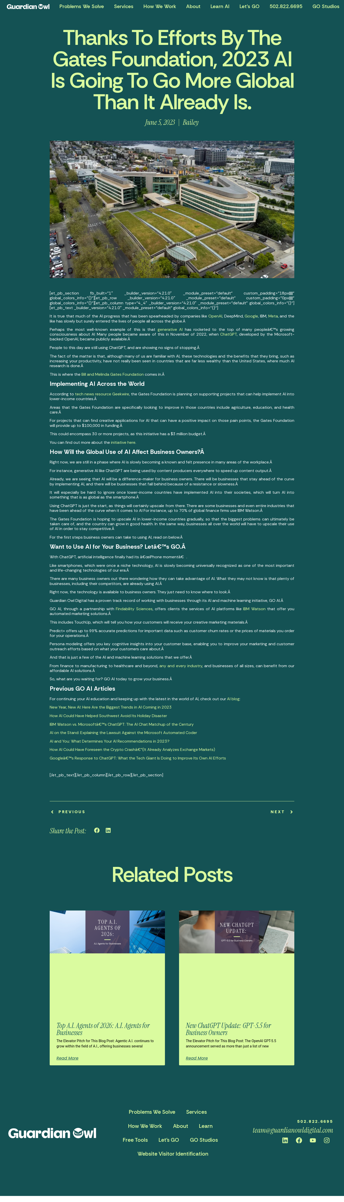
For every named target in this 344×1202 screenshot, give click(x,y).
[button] (97, 830)
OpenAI (215, 316)
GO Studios (204, 1140)
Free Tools (135, 1140)
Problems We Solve (82, 6)
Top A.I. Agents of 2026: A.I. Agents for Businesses (103, 1029)
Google (251, 316)
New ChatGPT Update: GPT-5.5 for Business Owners (228, 1029)
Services (123, 6)
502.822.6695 (286, 6)
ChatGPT (228, 334)
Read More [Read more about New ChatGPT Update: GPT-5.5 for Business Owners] (197, 1058)
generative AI (170, 329)
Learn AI (220, 6)
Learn (206, 1126)
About (193, 6)
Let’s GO (250, 6)
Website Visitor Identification (172, 1153)
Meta (273, 316)
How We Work (160, 6)
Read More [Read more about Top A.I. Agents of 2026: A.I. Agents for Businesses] (67, 1058)
